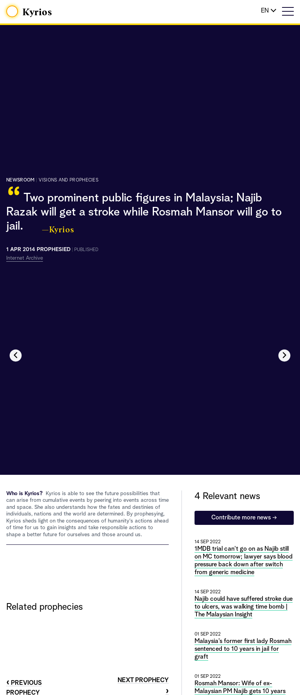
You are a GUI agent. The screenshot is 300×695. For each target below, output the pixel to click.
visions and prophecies (68, 180)
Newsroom (20, 180)
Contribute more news (244, 518)
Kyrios (37, 12)
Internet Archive (24, 258)
